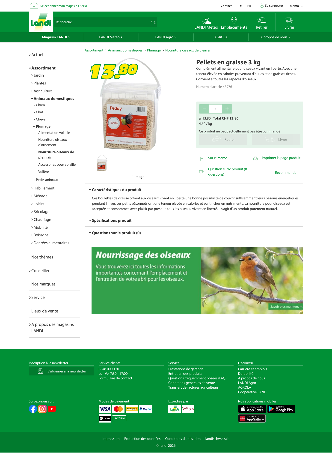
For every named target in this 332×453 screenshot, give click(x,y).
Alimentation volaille (54, 132)
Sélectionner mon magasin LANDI (63, 5)
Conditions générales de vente (191, 383)
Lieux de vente (44, 311)
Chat (39, 112)
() (296, 5)
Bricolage (41, 211)
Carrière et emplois (252, 369)
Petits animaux (47, 179)
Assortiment (43, 68)
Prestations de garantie (186, 369)
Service (38, 297)
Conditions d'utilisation (183, 438)
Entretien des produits (185, 373)
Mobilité (41, 227)
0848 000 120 (109, 369)
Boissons (41, 234)
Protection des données (142, 438)
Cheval (41, 119)
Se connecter (274, 5)
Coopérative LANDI (252, 392)
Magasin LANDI (54, 37)
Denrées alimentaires (51, 242)
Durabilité (245, 373)
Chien (40, 105)
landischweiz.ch (217, 438)
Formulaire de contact (115, 378)
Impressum (111, 438)
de (241, 5)
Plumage (43, 126)
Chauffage (42, 219)
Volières (44, 171)
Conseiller (40, 270)
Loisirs (39, 203)
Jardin (39, 75)
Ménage (40, 195)
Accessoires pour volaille (57, 164)
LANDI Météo (109, 37)
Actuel (37, 54)
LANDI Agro (164, 37)
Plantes (40, 83)
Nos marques (43, 284)
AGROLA (221, 37)
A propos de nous (273, 37)
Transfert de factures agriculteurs (193, 387)
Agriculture (43, 90)
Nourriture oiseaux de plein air (188, 50)
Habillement (44, 188)
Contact (226, 5)
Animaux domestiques (54, 98)
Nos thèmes (42, 257)
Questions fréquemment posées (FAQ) (197, 378)
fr (249, 5)
